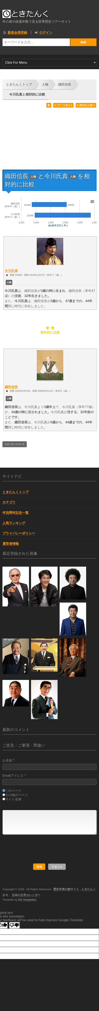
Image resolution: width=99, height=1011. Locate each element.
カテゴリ (9, 502)
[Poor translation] (14, 925)
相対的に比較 (86, 105)
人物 (45, 84)
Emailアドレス (49, 779)
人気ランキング (13, 523)
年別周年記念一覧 (15, 512)
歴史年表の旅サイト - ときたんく (74, 889)
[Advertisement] (49, 140)
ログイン (45, 32)
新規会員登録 (17, 32)
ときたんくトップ (19, 84)
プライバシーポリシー (18, 533)
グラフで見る (63, 105)
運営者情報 (10, 543)
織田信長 (64, 84)
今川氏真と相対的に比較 (27, 94)
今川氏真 (11, 270)
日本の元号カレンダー (26, 895)
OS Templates (27, 899)
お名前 (49, 764)
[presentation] (43, 849)
